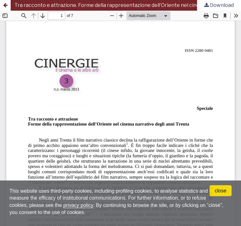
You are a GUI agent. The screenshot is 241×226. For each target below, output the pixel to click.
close (220, 190)
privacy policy (78, 205)
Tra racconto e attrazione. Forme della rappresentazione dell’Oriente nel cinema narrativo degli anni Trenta (127, 5)
